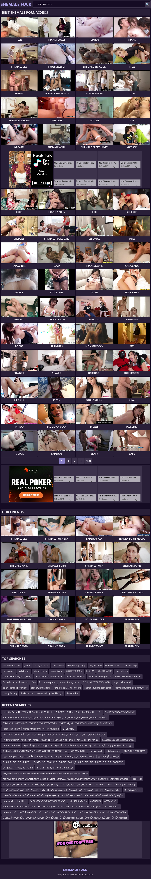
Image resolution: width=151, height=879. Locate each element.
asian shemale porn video (15, 687)
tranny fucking (10, 693)
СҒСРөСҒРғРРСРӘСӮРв (135, 751)
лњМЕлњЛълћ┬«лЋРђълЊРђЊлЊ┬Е (55, 767)
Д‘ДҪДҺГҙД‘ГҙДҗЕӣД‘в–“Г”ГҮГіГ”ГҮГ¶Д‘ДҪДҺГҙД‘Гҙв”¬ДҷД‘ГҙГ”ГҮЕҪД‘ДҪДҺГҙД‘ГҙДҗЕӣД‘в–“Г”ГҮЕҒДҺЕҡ (53, 784)
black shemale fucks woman (49, 676)
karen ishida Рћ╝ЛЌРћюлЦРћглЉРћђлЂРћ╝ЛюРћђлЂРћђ (31, 728)
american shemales (75, 676)
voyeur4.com (121, 671)
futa (34, 682)
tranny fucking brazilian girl (50, 693)
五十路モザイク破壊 (76, 665)
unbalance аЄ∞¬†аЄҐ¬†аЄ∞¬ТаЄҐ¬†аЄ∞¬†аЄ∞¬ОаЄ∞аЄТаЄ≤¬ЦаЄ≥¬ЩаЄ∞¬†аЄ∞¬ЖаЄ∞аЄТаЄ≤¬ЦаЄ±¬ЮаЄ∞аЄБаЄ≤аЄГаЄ (65, 812)
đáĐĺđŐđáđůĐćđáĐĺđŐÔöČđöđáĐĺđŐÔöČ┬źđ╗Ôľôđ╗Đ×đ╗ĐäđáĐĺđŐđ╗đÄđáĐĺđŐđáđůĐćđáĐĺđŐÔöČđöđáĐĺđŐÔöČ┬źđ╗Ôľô (63, 795)
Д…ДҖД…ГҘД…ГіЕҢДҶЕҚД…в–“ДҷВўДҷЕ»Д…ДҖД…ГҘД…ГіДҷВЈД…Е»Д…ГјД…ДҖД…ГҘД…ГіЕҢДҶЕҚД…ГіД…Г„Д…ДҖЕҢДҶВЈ (63, 762)
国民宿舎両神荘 (105, 671)
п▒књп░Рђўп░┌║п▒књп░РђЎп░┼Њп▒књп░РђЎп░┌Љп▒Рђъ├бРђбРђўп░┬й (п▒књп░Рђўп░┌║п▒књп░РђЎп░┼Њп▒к (61, 756)
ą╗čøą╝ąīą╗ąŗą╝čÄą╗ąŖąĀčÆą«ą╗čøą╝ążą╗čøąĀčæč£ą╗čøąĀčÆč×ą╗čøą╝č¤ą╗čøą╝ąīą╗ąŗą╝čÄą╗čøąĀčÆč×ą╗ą (78, 745)
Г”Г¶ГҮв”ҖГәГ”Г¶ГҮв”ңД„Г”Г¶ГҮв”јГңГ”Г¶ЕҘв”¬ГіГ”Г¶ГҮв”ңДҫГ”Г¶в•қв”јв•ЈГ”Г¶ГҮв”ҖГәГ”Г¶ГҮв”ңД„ (51, 739)
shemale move (112, 665)
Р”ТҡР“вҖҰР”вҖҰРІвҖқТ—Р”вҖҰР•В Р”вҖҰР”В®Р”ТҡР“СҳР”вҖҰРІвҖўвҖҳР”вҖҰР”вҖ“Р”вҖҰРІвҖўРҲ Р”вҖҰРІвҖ (57, 723)
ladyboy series (40, 671)
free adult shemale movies (15, 682)
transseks (137, 778)
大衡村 (27, 665)
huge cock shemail (122, 682)
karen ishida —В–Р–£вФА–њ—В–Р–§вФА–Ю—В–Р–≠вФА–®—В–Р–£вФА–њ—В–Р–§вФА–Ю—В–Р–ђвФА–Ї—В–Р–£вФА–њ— (61, 806)
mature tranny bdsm (69, 682)
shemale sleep (130, 665)
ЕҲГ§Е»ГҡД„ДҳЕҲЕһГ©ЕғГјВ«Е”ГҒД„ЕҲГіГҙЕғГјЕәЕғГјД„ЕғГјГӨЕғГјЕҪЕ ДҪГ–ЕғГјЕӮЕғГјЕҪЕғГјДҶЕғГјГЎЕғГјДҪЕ (54, 734)
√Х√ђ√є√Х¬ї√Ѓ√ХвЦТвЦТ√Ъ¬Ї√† (18, 767)
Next (88, 460)
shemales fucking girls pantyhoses (131, 687)
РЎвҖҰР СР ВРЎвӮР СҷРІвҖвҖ (120, 712)
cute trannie (58, 665)
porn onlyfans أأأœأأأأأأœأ (14, 801)
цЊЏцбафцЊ (69, 728)
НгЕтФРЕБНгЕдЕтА (78, 801)
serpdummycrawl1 (12, 665)
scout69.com (56, 671)
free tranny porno (47, 682)
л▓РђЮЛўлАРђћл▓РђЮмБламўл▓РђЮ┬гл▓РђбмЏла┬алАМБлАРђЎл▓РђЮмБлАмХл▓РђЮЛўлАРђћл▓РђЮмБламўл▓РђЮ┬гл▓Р (66, 778)
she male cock (95, 751)
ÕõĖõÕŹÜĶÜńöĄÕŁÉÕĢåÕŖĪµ (121, 784)
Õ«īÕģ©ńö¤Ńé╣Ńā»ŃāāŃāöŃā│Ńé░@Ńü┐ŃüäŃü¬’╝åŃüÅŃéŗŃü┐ (35, 751)
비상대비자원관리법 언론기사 (67, 687)
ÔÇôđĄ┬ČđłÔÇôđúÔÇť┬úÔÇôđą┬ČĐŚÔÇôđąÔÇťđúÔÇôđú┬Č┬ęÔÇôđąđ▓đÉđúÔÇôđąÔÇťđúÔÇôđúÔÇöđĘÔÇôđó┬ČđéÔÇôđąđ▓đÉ (65, 817)
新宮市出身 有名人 (74, 671)
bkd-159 (90, 671)
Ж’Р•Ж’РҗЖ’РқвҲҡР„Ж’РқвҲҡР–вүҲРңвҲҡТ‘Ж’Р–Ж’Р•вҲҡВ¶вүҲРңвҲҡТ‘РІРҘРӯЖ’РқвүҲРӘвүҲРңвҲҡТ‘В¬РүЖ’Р (55, 717)
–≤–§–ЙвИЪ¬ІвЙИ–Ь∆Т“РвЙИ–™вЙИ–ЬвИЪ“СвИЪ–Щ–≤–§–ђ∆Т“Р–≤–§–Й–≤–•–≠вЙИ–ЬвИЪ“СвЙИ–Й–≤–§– (52, 712)
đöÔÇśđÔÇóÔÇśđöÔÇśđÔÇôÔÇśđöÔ (47, 801)
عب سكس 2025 (41, 665)
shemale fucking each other (97, 687)
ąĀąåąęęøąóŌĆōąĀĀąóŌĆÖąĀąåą (118, 739)
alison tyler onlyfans (40, 687)
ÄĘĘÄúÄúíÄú (110, 801)
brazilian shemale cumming (128, 676)
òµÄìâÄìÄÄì (95, 801)
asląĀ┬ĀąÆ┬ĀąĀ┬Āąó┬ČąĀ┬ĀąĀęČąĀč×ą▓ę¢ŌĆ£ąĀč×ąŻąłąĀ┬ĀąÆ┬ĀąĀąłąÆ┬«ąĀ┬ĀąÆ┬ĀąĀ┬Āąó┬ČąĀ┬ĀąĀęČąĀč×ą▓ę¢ (62, 790)
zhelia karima (26, 693)
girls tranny (24, 671)
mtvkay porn (9, 671)
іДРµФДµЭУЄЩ (78, 751)
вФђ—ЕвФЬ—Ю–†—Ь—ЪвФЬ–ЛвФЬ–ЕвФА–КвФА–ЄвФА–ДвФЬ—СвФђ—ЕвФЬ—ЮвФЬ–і (45, 773)
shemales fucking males (99, 676)
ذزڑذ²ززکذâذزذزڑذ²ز (132, 790)
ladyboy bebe (95, 665)
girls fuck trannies (11, 745)
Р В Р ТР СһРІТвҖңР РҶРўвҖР (17, 676)
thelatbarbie (72, 693)
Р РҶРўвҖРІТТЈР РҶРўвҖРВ (96, 682)
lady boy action (113, 751)
